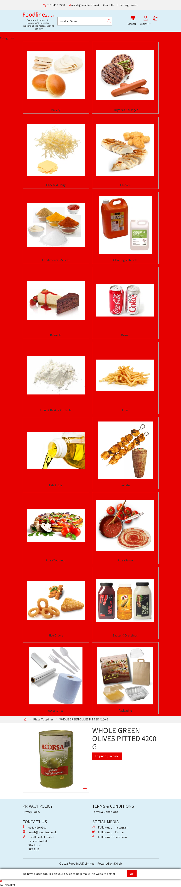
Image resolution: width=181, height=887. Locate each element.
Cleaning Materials (125, 260)
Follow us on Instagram (110, 827)
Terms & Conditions (105, 812)
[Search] (109, 21)
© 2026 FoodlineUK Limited (76, 863)
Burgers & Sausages (125, 110)
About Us (108, 5)
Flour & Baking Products (55, 410)
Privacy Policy (31, 812)
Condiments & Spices (56, 260)
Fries (125, 410)
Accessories (55, 710)
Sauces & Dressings (125, 635)
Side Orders (55, 635)
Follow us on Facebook (109, 837)
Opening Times (127, 5)
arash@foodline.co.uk (83, 5)
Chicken (125, 185)
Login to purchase (107, 756)
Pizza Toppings (56, 560)
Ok (131, 874)
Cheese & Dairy (55, 185)
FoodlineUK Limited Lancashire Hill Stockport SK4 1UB (38, 843)
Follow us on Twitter (108, 832)
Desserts (55, 335)
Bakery (55, 110)
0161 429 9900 (54, 5)
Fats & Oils (55, 485)
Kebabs (125, 485)
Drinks (125, 335)
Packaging (125, 710)
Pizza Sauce (125, 560)
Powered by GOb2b (109, 863)
